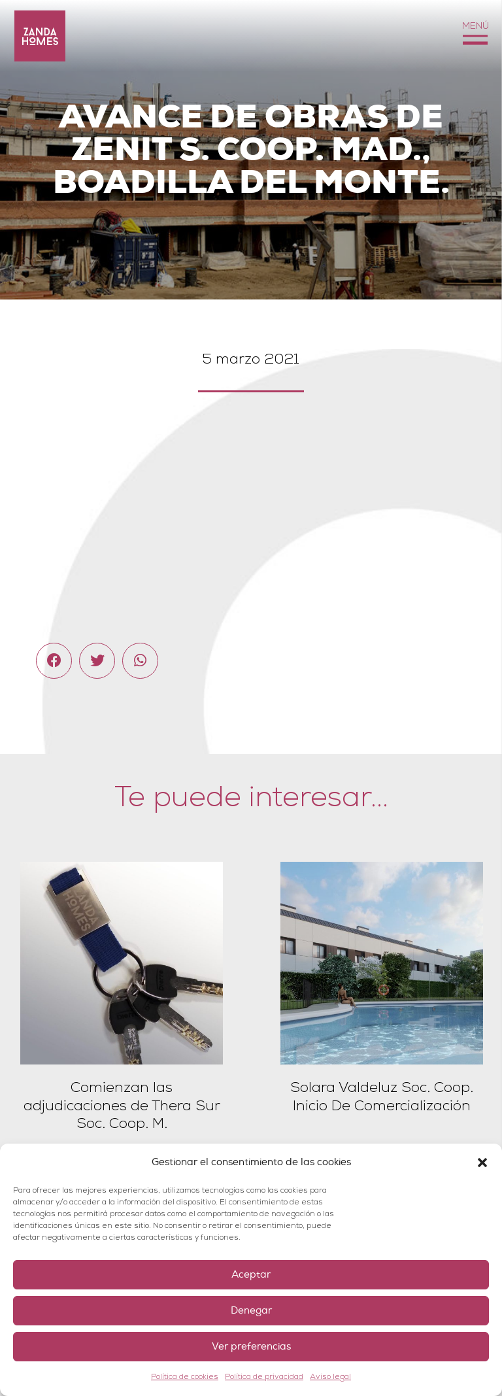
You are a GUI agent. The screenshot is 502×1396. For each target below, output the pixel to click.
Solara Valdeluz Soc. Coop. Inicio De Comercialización (381, 1096)
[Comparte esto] (54, 661)
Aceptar (251, 1274)
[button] (482, 1162)
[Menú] (475, 36)
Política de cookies (184, 1377)
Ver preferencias (251, 1346)
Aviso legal (330, 1377)
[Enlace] (39, 35)
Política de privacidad (264, 1377)
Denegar (251, 1310)
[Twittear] (97, 661)
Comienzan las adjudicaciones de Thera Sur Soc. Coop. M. (122, 1105)
